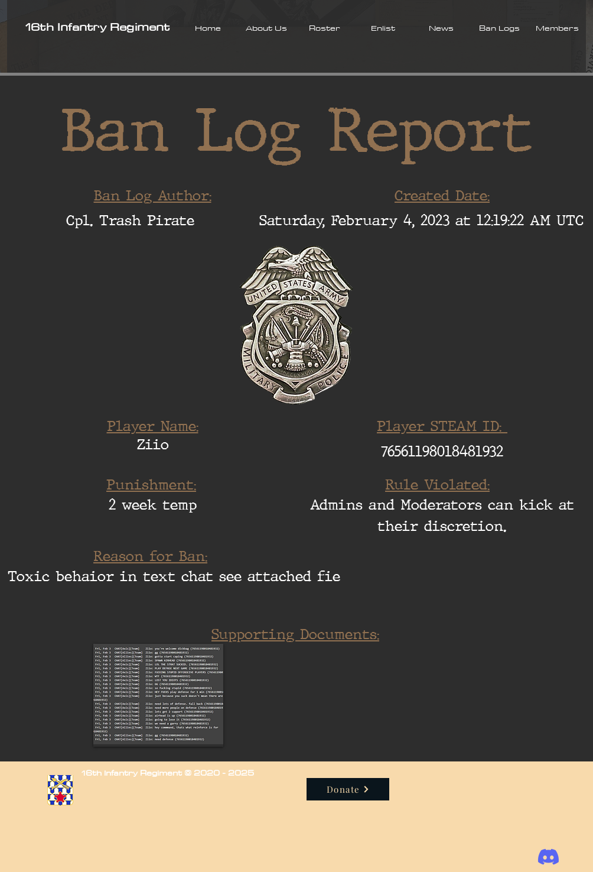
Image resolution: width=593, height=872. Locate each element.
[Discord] (548, 856)
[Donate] (348, 789)
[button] (266, 28)
